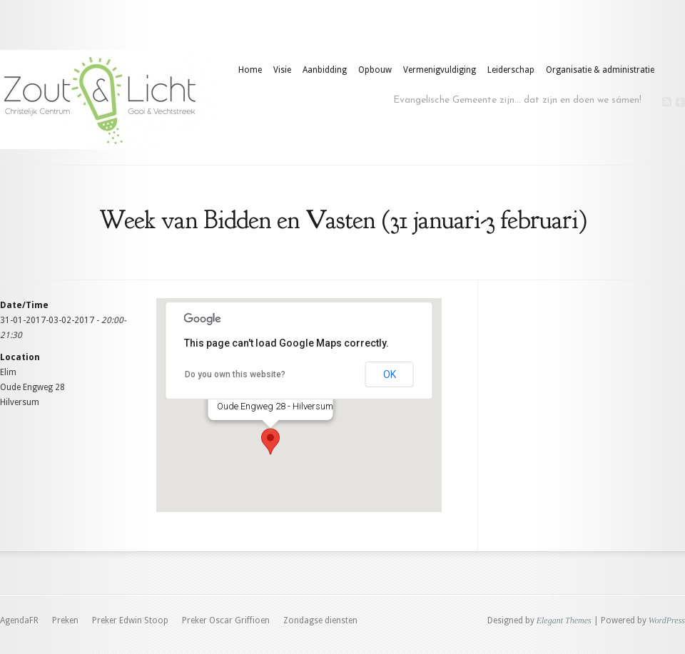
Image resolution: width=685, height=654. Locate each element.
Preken (65, 620)
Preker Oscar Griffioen (226, 620)
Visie (282, 70)
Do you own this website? (235, 374)
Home (250, 70)
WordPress (667, 620)
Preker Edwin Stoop (130, 620)
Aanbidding (325, 70)
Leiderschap (510, 70)
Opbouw (375, 70)
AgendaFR (19, 620)
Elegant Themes (564, 620)
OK (389, 374)
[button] (270, 441)
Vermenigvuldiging (439, 70)
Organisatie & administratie (600, 70)
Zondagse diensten (320, 620)
